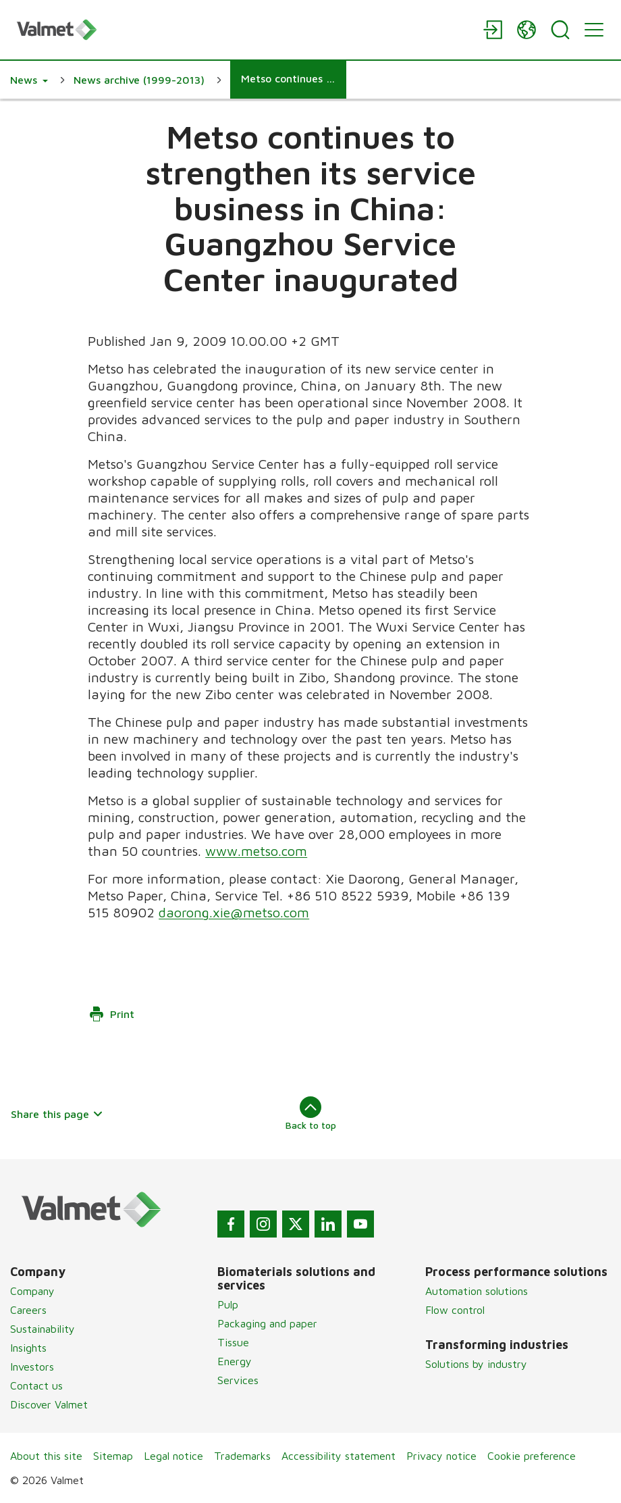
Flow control (455, 1310)
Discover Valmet (49, 1404)
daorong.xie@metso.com (234, 912)
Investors (32, 1366)
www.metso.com (256, 851)
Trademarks (242, 1456)
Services (238, 1380)
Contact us (36, 1385)
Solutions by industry (476, 1364)
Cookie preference (531, 1456)
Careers (28, 1310)
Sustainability (42, 1329)
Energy (234, 1361)
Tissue (233, 1342)
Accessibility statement (338, 1456)
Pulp (227, 1304)
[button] (29, 79)
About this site (46, 1456)
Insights (28, 1348)
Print (111, 1014)
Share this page (57, 1114)
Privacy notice (441, 1456)
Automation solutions (476, 1291)
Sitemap (113, 1456)
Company (32, 1291)
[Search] (560, 30)
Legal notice (173, 1456)
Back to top (311, 1113)
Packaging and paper (267, 1323)
